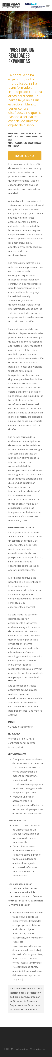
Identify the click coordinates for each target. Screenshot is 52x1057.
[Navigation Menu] (48, 5)
